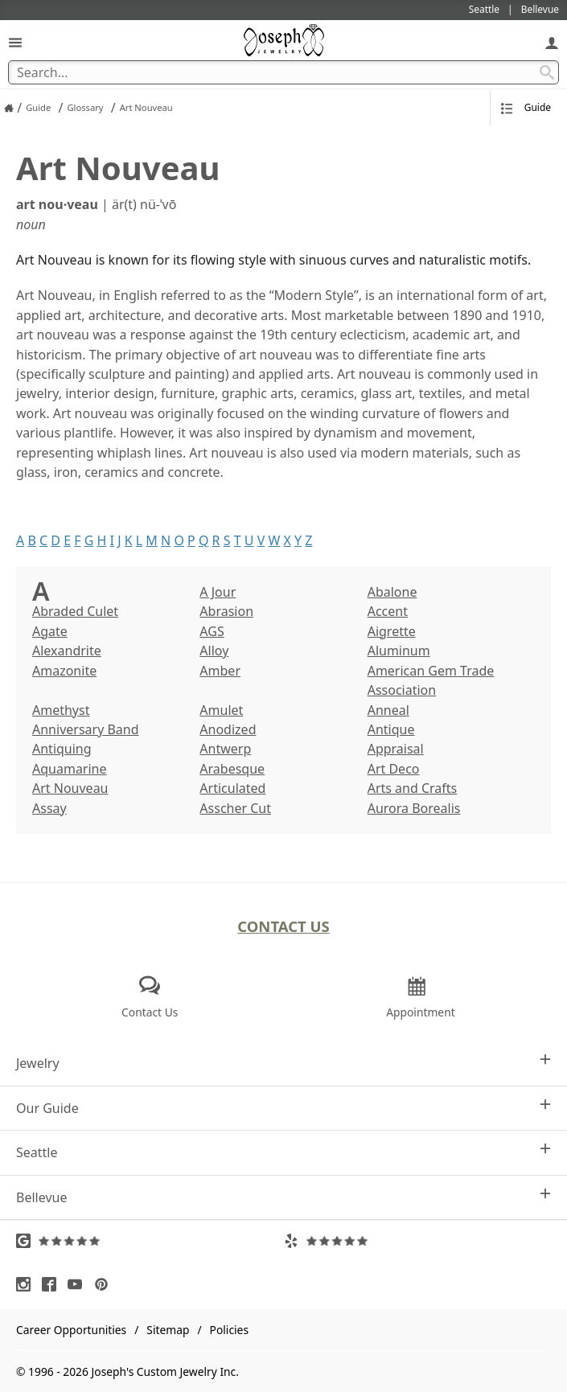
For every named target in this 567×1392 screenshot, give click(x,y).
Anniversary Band (85, 729)
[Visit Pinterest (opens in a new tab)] (105, 1284)
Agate (50, 631)
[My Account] (551, 42)
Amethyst (60, 710)
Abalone (392, 592)
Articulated (232, 788)
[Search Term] (283, 72)
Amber (219, 671)
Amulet (221, 710)
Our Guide (283, 1107)
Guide (526, 107)
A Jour (217, 592)
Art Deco (394, 769)
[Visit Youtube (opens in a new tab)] (79, 1284)
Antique (391, 729)
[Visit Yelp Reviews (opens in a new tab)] (418, 1241)
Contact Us (283, 926)
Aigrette (392, 631)
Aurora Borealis (414, 808)
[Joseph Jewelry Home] (9, 108)
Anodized (227, 729)
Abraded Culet (75, 611)
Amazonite (64, 671)
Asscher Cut (235, 808)
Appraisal (396, 749)
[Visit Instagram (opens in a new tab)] (27, 1284)
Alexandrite (66, 650)
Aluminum (399, 650)
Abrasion (226, 611)
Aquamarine (69, 769)
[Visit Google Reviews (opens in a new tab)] (150, 1241)
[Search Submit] (547, 72)
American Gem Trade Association (431, 680)
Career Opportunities (71, 1329)
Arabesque (232, 769)
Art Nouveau (70, 788)
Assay (49, 808)
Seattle (283, 1152)
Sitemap (167, 1329)
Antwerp (225, 749)
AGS (211, 631)
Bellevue (283, 1197)
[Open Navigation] (15, 42)
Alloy (213, 650)
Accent (388, 611)
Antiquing (62, 749)
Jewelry (283, 1062)
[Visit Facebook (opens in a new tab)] (53, 1284)
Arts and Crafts (413, 788)
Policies (229, 1329)
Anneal (388, 710)
